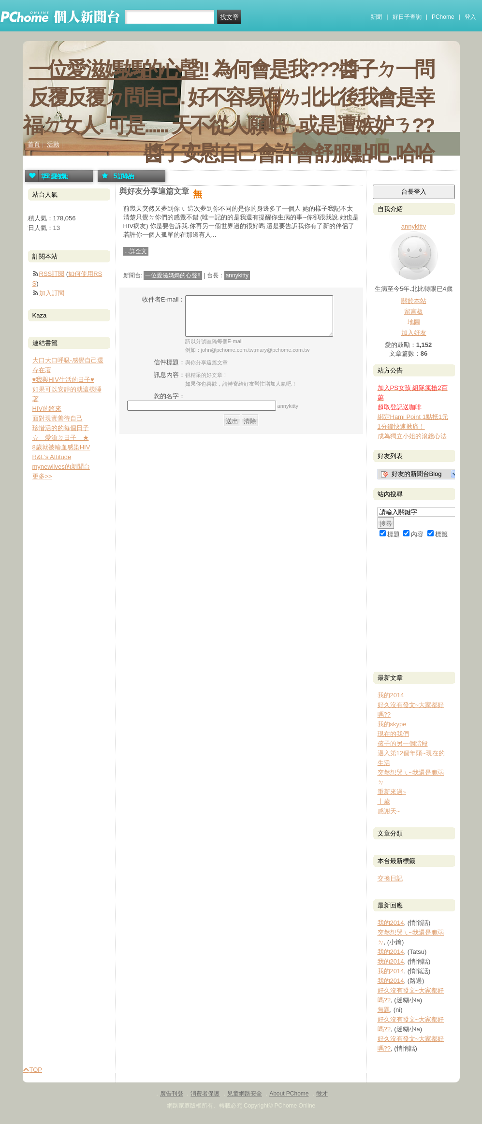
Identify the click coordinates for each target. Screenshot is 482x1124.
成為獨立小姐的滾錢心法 (412, 436)
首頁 (34, 144)
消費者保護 (204, 1093)
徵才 (322, 1093)
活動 (53, 144)
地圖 (414, 322)
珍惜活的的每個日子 (60, 428)
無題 (384, 1009)
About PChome (288, 1093)
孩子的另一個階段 (403, 743)
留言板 (413, 311)
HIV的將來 (47, 408)
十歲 (384, 801)
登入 (470, 17)
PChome (443, 17)
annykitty (237, 275)
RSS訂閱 (52, 273)
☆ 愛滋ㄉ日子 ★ (60, 437)
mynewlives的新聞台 (61, 466)
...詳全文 (136, 251)
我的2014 (391, 695)
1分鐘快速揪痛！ (401, 426)
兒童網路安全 (244, 1093)
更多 (42, 476)
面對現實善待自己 (57, 418)
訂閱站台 (115, 176)
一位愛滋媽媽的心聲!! (118, 69)
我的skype (392, 724)
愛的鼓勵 (45, 176)
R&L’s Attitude (52, 457)
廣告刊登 (171, 1093)
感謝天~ (389, 811)
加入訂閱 (51, 293)
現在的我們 (393, 733)
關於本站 (413, 300)
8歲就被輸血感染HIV (61, 447)
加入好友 (413, 332)
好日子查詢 (407, 17)
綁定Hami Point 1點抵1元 (413, 416)
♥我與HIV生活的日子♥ (63, 379)
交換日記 (390, 878)
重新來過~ (392, 791)
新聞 (376, 17)
